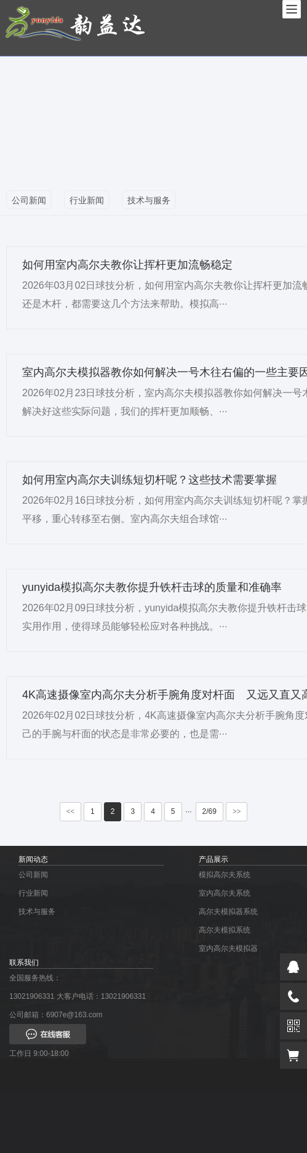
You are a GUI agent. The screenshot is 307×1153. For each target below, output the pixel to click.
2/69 (209, 811)
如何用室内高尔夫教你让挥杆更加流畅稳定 (127, 265)
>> (237, 811)
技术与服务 (148, 200)
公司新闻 (29, 200)
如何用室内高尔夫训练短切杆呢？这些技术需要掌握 (149, 480)
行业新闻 (87, 200)
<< (70, 811)
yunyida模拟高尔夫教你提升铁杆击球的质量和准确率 (152, 587)
